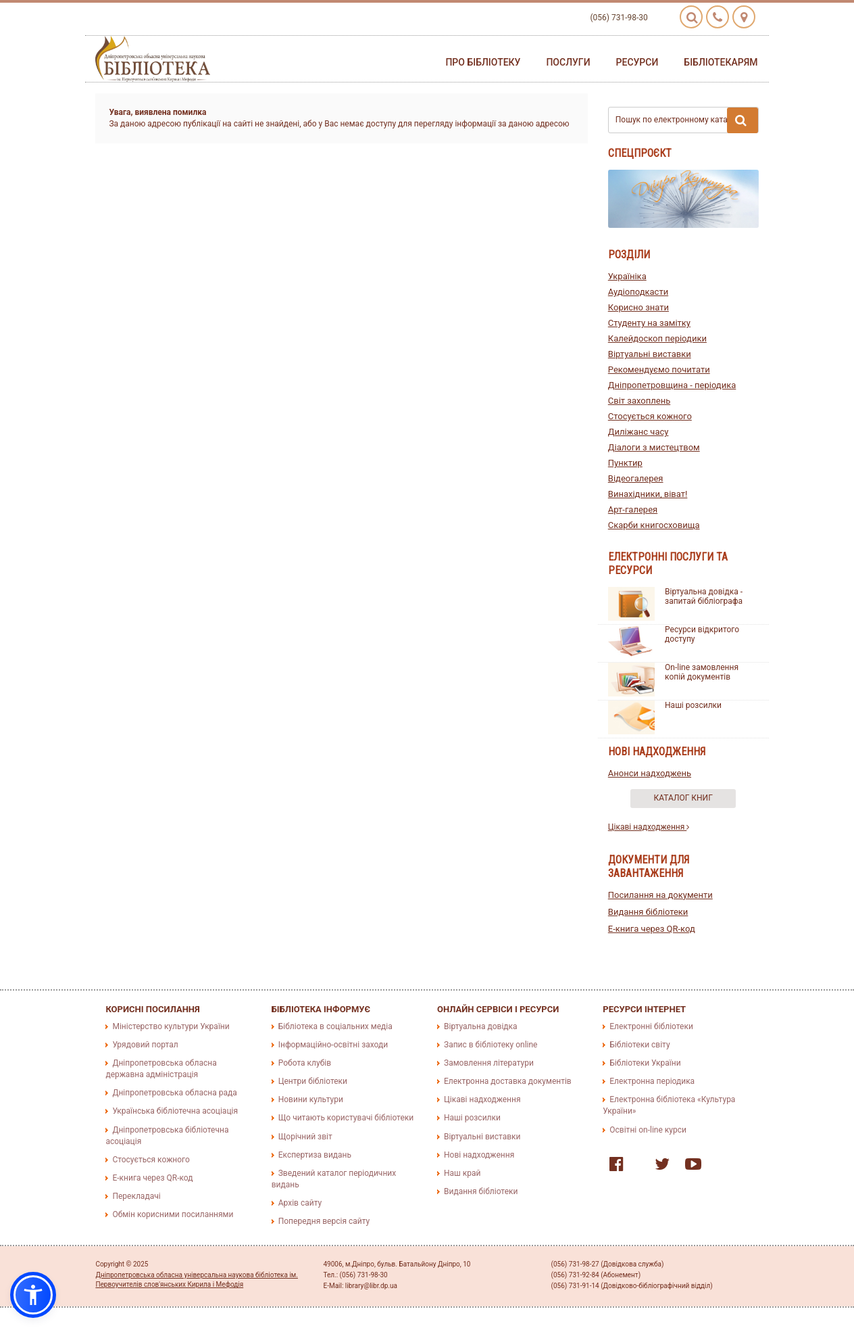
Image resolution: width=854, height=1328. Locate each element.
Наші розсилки (693, 705)
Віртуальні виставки (649, 354)
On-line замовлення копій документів (701, 672)
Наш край (462, 1173)
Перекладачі (136, 1196)
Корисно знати (638, 307)
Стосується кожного (650, 416)
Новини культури (310, 1099)
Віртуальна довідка (481, 1026)
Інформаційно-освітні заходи (333, 1044)
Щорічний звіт (305, 1136)
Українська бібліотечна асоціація (175, 1111)
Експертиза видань (314, 1155)
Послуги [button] (568, 62)
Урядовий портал (145, 1044)
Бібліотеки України (644, 1063)
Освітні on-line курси (647, 1130)
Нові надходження (479, 1155)
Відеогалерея (635, 478)
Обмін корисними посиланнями (172, 1214)
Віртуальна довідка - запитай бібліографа (704, 596)
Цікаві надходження (649, 827)
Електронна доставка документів (508, 1081)
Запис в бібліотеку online (490, 1044)
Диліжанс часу (638, 432)
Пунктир (625, 463)
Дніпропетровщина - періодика (672, 385)
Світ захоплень (639, 401)
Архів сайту (300, 1203)
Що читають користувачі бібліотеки (345, 1117)
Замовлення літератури (489, 1063)
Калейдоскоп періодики (657, 338)
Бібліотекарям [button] (720, 62)
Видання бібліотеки (648, 912)
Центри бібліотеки (312, 1081)
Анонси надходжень (649, 773)
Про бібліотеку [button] (482, 62)
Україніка (627, 276)
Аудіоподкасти (638, 292)
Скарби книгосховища (654, 525)
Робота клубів (304, 1063)
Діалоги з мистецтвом (654, 447)
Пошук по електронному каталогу (687, 120)
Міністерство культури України (170, 1026)
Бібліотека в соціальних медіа (335, 1026)
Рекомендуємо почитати (659, 369)
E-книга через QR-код (651, 929)
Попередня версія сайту (324, 1221)
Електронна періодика (652, 1081)
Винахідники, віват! (648, 494)
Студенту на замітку (649, 323)
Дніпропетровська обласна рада (174, 1092)
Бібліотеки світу (639, 1044)
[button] (33, 1294)
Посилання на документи (660, 895)
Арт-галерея (632, 509)
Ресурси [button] (637, 62)
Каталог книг (683, 798)
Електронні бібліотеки (651, 1026)
